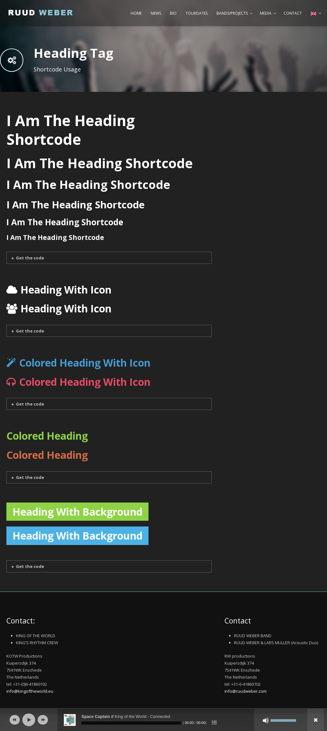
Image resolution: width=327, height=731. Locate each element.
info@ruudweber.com (245, 691)
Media (265, 13)
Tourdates (197, 13)
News (156, 13)
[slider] (131, 723)
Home (136, 13)
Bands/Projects (232, 13)
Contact (293, 13)
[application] (163, 720)
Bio (173, 13)
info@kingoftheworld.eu (29, 691)
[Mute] (265, 720)
